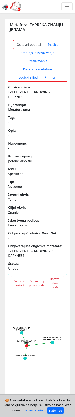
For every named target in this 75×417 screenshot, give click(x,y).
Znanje (13, 212)
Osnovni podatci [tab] (29, 44)
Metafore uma (19, 109)
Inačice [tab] (53, 44)
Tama (12, 199)
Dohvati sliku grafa (55, 283)
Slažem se (55, 410)
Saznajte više (33, 410)
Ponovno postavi (19, 283)
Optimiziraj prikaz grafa (37, 283)
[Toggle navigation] (67, 6)
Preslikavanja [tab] (37, 61)
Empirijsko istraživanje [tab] (37, 53)
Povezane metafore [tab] (37, 69)
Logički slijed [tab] (28, 77)
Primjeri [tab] (50, 77)
